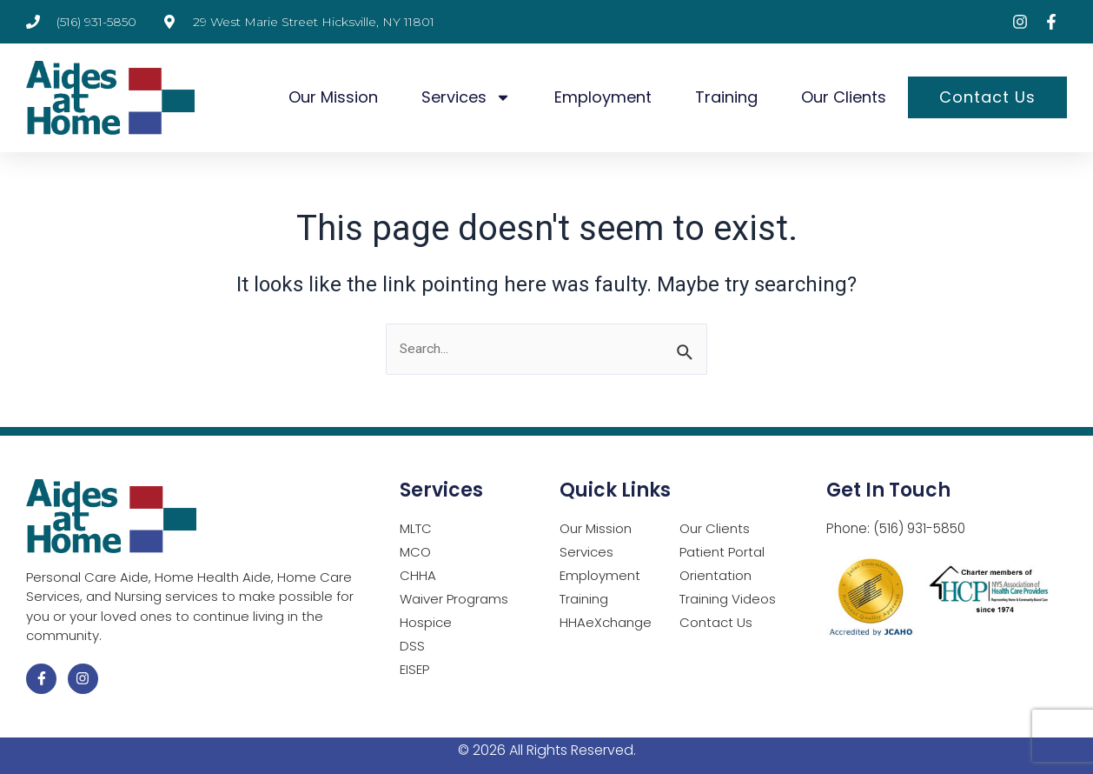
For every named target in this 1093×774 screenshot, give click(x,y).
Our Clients (843, 97)
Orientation (715, 576)
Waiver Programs (454, 600)
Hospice (426, 623)
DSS (412, 646)
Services (466, 97)
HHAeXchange (606, 623)
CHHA (418, 576)
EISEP (414, 670)
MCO (415, 553)
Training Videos (727, 600)
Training (726, 97)
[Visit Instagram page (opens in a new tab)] (1020, 21)
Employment (603, 97)
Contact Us (987, 97)
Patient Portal (722, 553)
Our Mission (333, 97)
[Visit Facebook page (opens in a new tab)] (1051, 21)
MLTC (416, 529)
